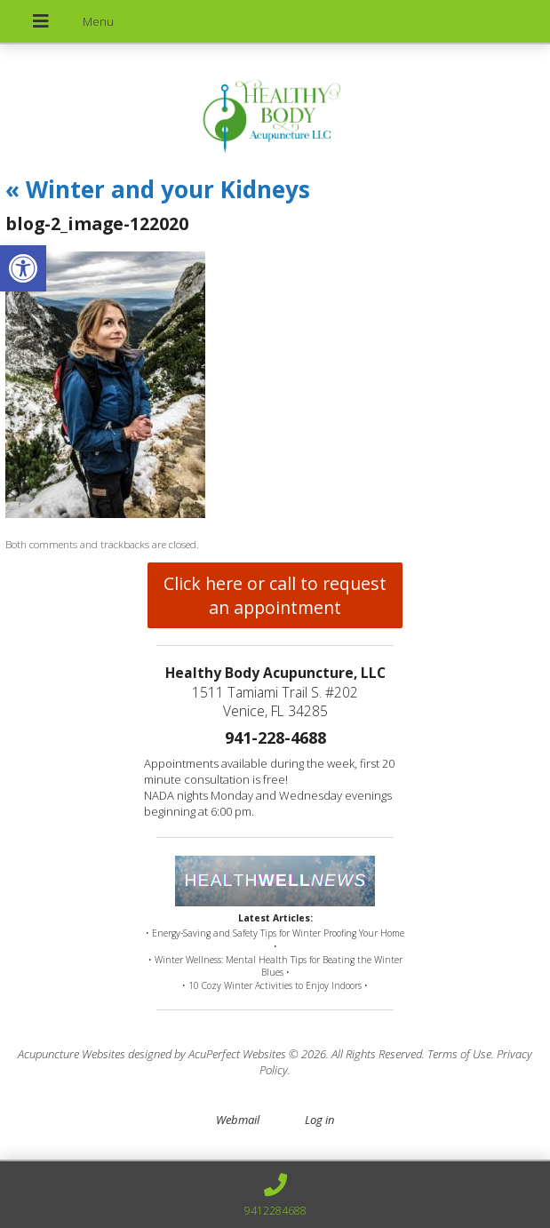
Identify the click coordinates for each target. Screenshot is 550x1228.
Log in (319, 1120)
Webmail (237, 1120)
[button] (23, 268)
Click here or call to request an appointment (275, 595)
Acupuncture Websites (71, 1054)
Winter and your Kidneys (157, 189)
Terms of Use (459, 1054)
